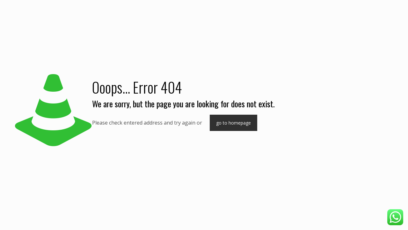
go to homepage (233, 123)
